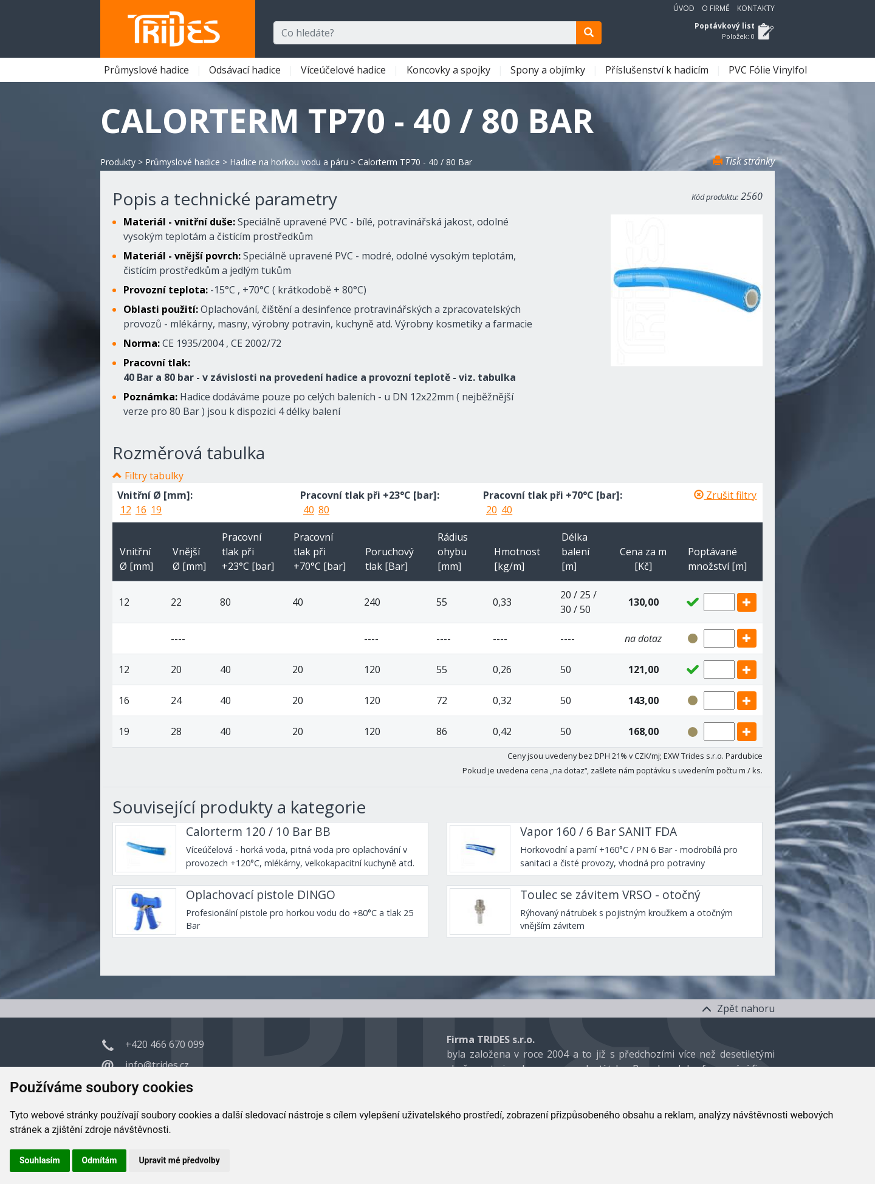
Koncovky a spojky (450, 70)
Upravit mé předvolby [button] (179, 1160)
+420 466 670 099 (164, 1044)
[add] (747, 602)
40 (308, 509)
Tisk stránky (744, 161)
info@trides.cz (157, 1065)
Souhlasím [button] (39, 1160)
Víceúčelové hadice (344, 70)
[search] (589, 32)
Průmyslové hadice (147, 70)
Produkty (118, 162)
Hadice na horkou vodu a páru (289, 162)
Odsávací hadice (246, 70)
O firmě (716, 8)
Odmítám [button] (99, 1160)
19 (156, 509)
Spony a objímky (549, 70)
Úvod (684, 8)
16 (141, 509)
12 (125, 509)
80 (323, 509)
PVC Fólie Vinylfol (769, 70)
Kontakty (756, 8)
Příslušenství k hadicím (658, 70)
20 (491, 509)
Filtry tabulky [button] (154, 475)
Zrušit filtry (725, 495)
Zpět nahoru (738, 1008)
